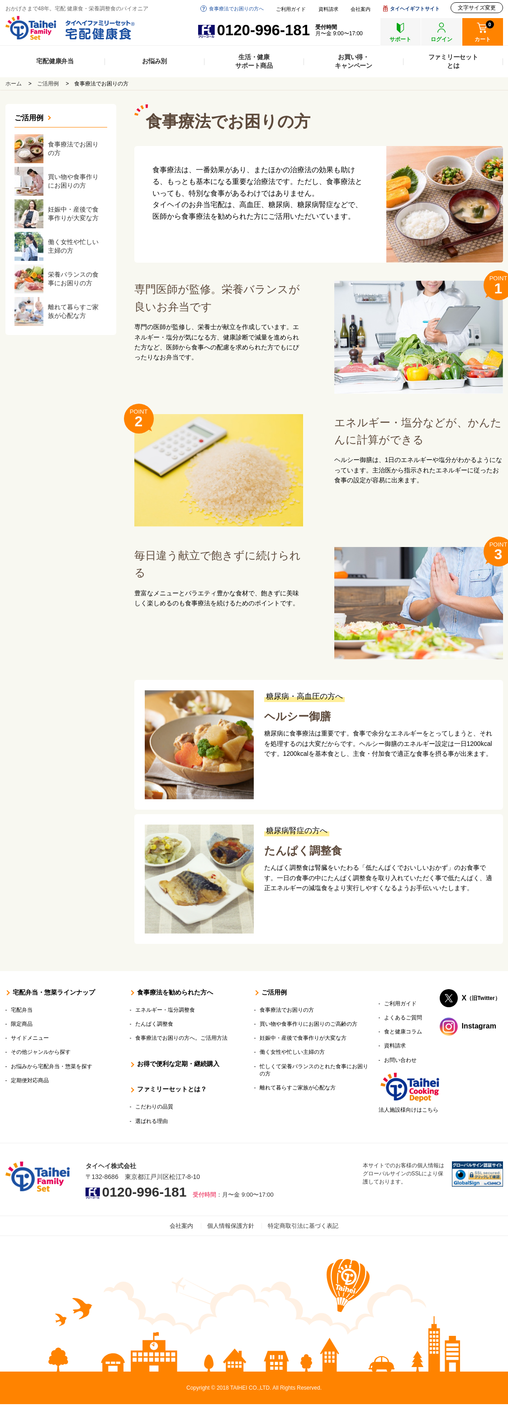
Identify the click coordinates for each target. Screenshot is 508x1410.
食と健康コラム (403, 1031)
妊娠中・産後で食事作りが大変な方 (303, 1038)
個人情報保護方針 (230, 1225)
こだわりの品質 (154, 1106)
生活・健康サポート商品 (254, 61)
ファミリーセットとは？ (172, 1089)
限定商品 (22, 1024)
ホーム (13, 83)
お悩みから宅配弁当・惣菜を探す (51, 1066)
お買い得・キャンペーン (353, 61)
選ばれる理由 (151, 1121)
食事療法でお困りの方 (287, 1010)
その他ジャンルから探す (41, 1052)
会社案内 (360, 9)
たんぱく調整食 (303, 850)
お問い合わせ (400, 1060)
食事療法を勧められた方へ (175, 992)
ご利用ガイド (291, 9)
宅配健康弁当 (55, 61)
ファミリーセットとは (453, 61)
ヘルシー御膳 (297, 716)
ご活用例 (48, 83)
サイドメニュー (30, 1038)
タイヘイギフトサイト (415, 8)
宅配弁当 (22, 1010)
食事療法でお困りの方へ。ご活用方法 (181, 1038)
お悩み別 (154, 61)
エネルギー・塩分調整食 (165, 1010)
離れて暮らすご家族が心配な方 (298, 1088)
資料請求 (328, 9)
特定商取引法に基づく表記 (303, 1225)
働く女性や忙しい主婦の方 (292, 1052)
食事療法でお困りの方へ (236, 8)
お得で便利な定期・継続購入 (178, 1063)
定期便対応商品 (30, 1080)
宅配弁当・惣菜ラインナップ (54, 992)
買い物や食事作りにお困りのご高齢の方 (308, 1024)
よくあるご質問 (403, 1017)
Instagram (479, 1026)
